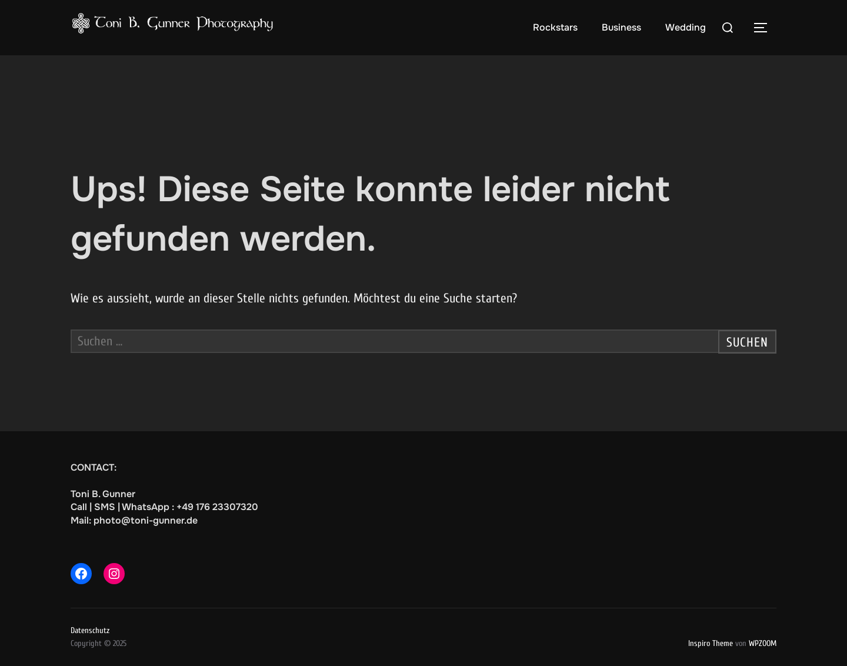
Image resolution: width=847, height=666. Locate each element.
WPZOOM (762, 643)
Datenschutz (90, 630)
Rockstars (555, 27)
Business (621, 27)
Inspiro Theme (710, 643)
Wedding (685, 27)
